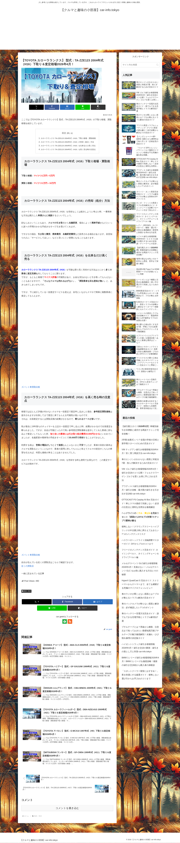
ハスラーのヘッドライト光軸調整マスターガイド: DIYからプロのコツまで (140, 542)
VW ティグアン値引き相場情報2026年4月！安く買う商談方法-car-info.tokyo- (140, 451)
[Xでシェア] (36, 107)
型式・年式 (26, 591)
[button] (98, 107)
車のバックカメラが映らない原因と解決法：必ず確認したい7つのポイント (140, 606)
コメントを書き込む (67, 808)
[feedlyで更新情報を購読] (64, 621)
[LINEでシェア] (82, 107)
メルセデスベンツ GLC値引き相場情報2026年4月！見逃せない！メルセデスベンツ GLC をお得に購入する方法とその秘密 (140, 569)
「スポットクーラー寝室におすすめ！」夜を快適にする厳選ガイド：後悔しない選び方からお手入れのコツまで (140, 675)
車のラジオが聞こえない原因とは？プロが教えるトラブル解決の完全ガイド (140, 596)
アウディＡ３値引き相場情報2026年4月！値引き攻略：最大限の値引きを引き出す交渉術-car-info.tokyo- (140, 490)
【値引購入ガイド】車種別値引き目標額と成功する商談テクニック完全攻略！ (140, 430)
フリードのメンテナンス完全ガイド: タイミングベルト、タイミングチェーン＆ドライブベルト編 (140, 553)
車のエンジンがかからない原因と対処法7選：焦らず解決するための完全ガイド (140, 461)
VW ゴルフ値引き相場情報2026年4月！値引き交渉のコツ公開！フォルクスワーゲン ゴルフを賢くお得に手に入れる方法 (140, 474)
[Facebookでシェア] (52, 107)
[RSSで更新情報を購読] (70, 621)
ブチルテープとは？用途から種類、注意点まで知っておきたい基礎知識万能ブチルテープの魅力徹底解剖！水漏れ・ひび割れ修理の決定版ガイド (140, 632)
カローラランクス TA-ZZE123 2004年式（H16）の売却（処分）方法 (67, 142)
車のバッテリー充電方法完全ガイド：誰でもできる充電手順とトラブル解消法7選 (140, 617)
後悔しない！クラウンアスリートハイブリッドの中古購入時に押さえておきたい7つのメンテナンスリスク (140, 530)
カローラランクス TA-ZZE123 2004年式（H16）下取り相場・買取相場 (68, 138)
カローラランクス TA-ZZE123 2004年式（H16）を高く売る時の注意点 (68, 149)
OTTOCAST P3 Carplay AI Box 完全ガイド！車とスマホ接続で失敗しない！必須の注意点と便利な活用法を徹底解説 (140, 503)
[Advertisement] (90, 33)
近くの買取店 (27, 566)
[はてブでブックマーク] (67, 107)
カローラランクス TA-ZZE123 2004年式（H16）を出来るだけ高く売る (68, 146)
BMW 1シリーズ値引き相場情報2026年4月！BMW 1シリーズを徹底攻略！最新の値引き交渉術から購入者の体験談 (140, 661)
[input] (140, 64)
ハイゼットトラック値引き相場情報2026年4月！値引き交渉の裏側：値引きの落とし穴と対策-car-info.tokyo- (140, 648)
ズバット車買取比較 (30, 387)
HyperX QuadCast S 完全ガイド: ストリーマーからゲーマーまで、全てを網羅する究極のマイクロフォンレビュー (140, 584)
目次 (64, 133)
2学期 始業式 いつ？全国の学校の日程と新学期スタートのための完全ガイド (140, 442)
